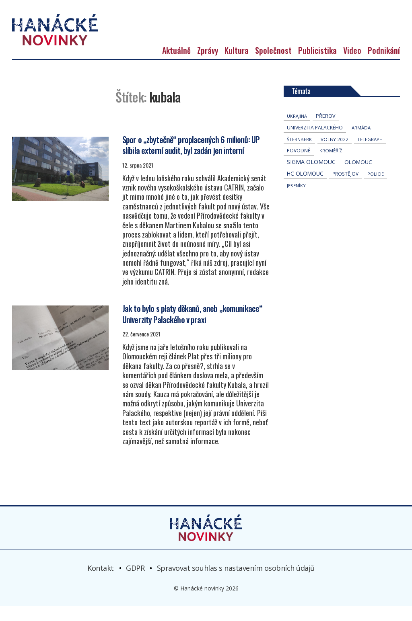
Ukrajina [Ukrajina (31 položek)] (297, 131)
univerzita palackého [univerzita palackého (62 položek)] (315, 142)
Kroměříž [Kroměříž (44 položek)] (330, 165)
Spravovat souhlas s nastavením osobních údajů (236, 583)
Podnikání (384, 65)
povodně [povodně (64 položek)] (299, 165)
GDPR (135, 583)
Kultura (237, 65)
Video (352, 65)
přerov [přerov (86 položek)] (326, 130)
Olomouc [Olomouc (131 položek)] (358, 176)
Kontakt (100, 583)
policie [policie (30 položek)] (375, 189)
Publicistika (317, 65)
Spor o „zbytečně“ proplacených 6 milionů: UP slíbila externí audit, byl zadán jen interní (191, 159)
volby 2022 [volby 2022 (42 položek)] (334, 154)
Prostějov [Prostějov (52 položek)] (345, 188)
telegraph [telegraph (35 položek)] (370, 154)
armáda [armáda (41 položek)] (361, 142)
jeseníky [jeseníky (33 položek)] (296, 200)
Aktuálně (176, 65)
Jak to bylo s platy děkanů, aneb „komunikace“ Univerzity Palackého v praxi (192, 328)
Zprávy (207, 65)
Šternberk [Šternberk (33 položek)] (299, 154)
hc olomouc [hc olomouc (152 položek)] (305, 188)
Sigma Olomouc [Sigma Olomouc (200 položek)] (311, 176)
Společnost (273, 65)
